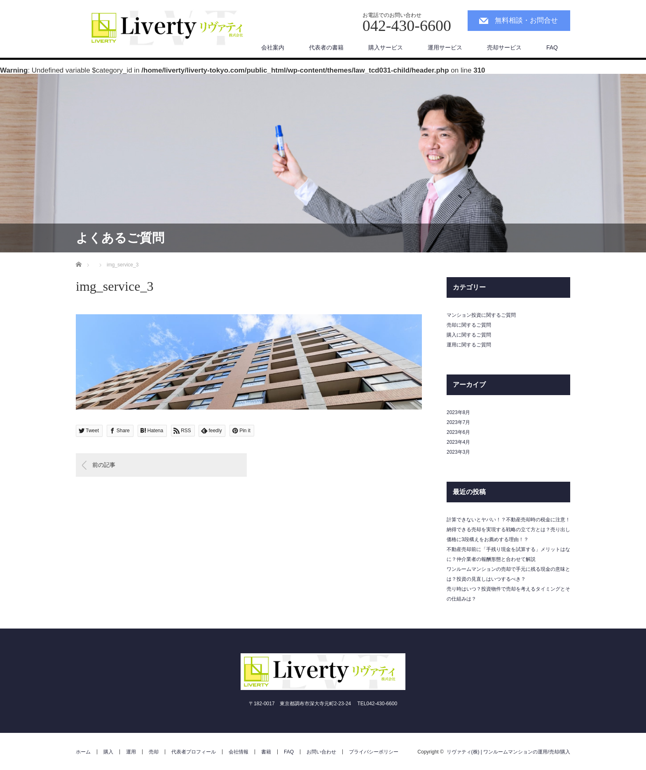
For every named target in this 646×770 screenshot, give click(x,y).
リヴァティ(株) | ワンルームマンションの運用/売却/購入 (508, 752)
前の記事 (103, 465)
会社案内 (272, 47)
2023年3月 (458, 452)
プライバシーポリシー (373, 751)
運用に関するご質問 (469, 345)
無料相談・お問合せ (526, 20)
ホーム (83, 751)
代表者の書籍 (326, 47)
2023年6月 (458, 432)
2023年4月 (458, 442)
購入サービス (385, 47)
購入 (108, 751)
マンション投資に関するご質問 (481, 315)
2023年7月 (458, 422)
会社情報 (238, 751)
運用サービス (445, 47)
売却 (154, 751)
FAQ (552, 47)
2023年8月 (458, 412)
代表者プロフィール (193, 751)
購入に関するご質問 (469, 335)
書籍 (266, 751)
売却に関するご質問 (469, 325)
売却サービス (504, 47)
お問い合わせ (321, 751)
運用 (131, 751)
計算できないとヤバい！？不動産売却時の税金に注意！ (508, 520)
